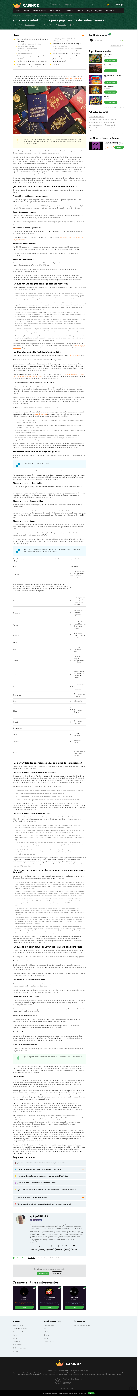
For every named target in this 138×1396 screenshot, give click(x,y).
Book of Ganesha (110, 86)
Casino (17, 11)
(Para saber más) (82, 1393)
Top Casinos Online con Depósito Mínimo (102, 120)
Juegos (26, 11)
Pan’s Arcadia (109, 55)
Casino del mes (49, 1326)
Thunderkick (108, 57)
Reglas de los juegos (94, 11)
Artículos (80, 11)
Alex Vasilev (31, 1258)
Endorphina (108, 88)
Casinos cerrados (18, 1332)
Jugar (24, 1307)
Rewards (16, 1351)
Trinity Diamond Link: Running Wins (114, 76)
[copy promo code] (27, 1304)
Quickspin (107, 99)
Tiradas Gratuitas (39, 11)
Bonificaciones (55, 11)
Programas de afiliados (82, 1326)
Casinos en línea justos (96, 117)
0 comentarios (62, 25)
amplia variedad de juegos (75, 79)
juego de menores (41, 414)
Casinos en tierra (49, 1342)
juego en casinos (74, 356)
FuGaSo (107, 79)
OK (91, 1393)
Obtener (119, 147)
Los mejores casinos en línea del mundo (102, 125)
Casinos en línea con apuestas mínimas (102, 123)
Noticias (46, 1335)
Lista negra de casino (20, 1329)
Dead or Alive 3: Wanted (112, 65)
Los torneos (68, 11)
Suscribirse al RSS (68, 1389)
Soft (45, 1329)
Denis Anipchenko (30, 25)
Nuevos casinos (18, 1326)
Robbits (107, 97)
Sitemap (46, 1338)
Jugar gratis (112, 61)
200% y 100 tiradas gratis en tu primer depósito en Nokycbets (114, 143)
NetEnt (106, 67)
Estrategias (110, 11)
